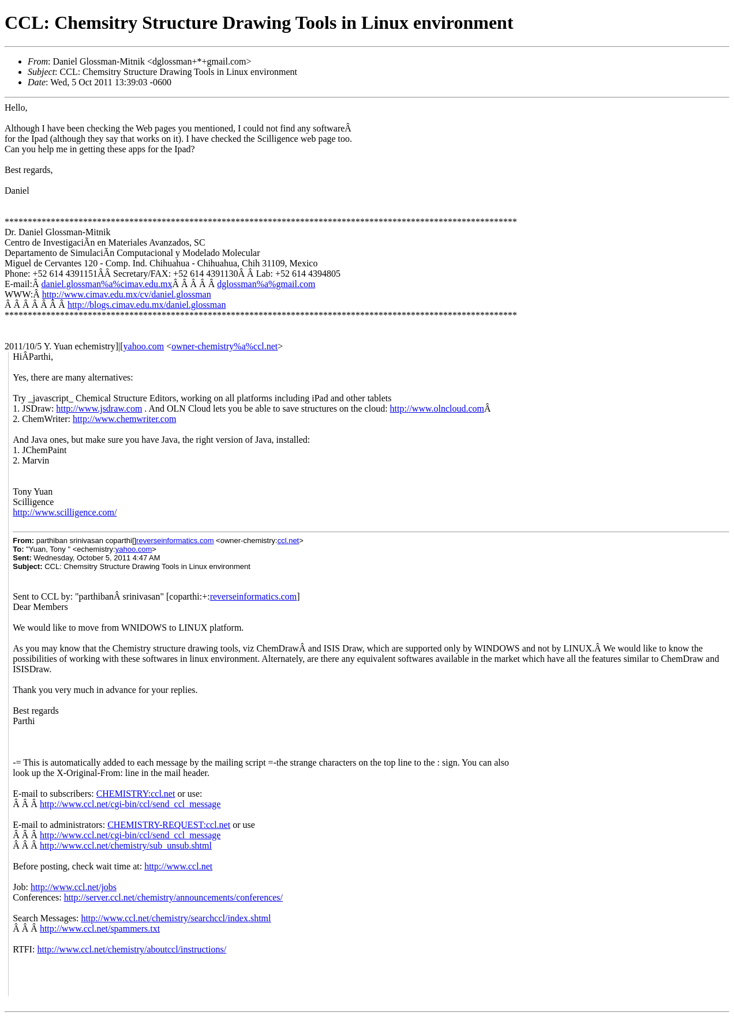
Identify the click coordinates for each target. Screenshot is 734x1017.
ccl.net (288, 540)
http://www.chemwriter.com (124, 419)
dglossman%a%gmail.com (266, 284)
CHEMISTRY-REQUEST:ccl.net (168, 825)
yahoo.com (143, 346)
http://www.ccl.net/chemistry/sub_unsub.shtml (126, 845)
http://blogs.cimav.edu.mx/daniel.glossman (147, 305)
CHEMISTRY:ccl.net (135, 793)
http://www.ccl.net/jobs (74, 887)
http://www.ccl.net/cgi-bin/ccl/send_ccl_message (130, 804)
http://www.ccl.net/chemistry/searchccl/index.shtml (176, 918)
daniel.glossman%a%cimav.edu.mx (107, 284)
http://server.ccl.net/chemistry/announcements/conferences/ (173, 897)
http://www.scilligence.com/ (65, 512)
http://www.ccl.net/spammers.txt (100, 928)
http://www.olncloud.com (437, 408)
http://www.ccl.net (178, 866)
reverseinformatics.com (175, 540)
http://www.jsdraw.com (99, 408)
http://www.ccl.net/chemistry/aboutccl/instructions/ (131, 949)
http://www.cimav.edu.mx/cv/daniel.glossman (126, 294)
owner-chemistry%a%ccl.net (224, 346)
